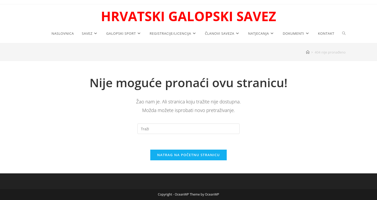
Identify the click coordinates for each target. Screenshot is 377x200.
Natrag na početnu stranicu (188, 154)
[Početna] (307, 52)
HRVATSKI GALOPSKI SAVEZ (188, 16)
